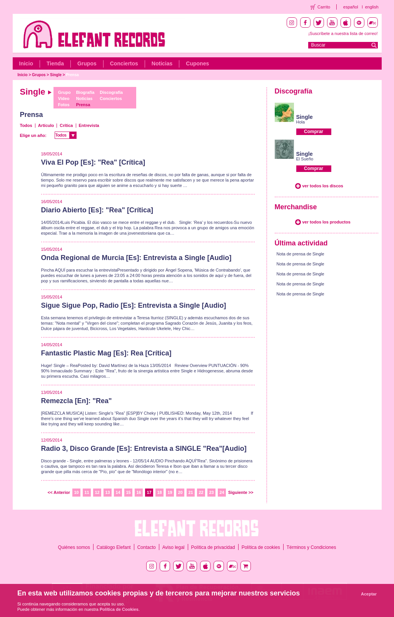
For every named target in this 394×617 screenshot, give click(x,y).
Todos (26, 125)
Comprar (313, 131)
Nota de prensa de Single (300, 254)
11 (86, 492)
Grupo (64, 92)
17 (149, 492)
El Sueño (305, 159)
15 (128, 492)
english (372, 7)
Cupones (197, 63)
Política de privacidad (213, 547)
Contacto (146, 547)
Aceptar (369, 594)
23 (211, 492)
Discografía (111, 92)
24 (221, 492)
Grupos (87, 63)
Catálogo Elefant (114, 547)
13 (107, 492)
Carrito (323, 7)
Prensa (72, 75)
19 (169, 492)
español (350, 7)
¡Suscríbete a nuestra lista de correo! (342, 33)
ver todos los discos (322, 185)
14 (117, 492)
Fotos (64, 104)
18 (159, 492)
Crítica (66, 125)
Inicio (26, 63)
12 (97, 492)
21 (190, 492)
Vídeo (64, 98)
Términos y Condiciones (311, 547)
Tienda (55, 63)
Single (56, 75)
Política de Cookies (119, 609)
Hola (300, 122)
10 (76, 492)
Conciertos (124, 63)
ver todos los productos (326, 222)
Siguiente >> (240, 492)
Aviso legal (173, 547)
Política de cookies (261, 547)
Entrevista (89, 125)
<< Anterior (59, 492)
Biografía (85, 92)
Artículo (46, 125)
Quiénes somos (74, 547)
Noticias (162, 63)
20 (180, 492)
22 (201, 492)
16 (138, 492)
